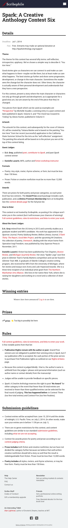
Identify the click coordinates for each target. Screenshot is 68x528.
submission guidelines (47, 430)
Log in (41, 299)
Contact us (8, 485)
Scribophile (13, 4)
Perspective (8, 111)
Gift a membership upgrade (15, 497)
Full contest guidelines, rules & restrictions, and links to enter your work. (33, 218)
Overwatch (27, 240)
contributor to (36, 152)
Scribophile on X (36, 518)
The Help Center (10, 478)
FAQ (6, 481)
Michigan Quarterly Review (24, 255)
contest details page (18, 202)
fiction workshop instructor (47, 161)
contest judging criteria (15, 442)
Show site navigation (64, 4)
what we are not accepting (24, 433)
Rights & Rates (58, 359)
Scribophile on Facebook (31, 518)
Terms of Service (20, 525)
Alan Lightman (10, 511)
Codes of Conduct (11, 494)
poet (25, 152)
